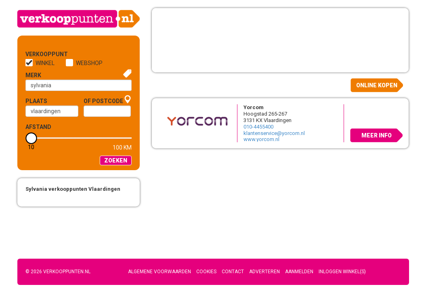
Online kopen (376, 85)
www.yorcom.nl (261, 139)
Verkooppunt (38, 54)
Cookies (206, 271)
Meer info (376, 135)
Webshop (89, 63)
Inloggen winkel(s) (342, 271)
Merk (33, 75)
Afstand (38, 127)
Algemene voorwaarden (159, 271)
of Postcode (103, 101)
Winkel (45, 63)
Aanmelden (299, 271)
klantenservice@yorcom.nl (274, 133)
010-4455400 (258, 127)
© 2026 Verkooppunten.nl (57, 271)
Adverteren (264, 271)
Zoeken (115, 160)
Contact (233, 271)
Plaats (36, 101)
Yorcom (253, 107)
